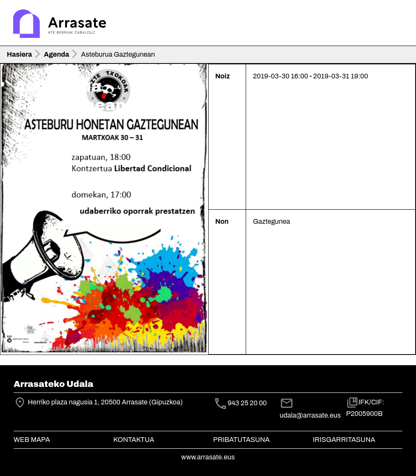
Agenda (56, 54)
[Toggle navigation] (397, 24)
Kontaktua (133, 439)
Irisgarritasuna (344, 439)
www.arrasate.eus (208, 457)
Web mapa (32, 439)
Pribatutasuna (241, 439)
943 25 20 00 (247, 403)
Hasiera (19, 54)
